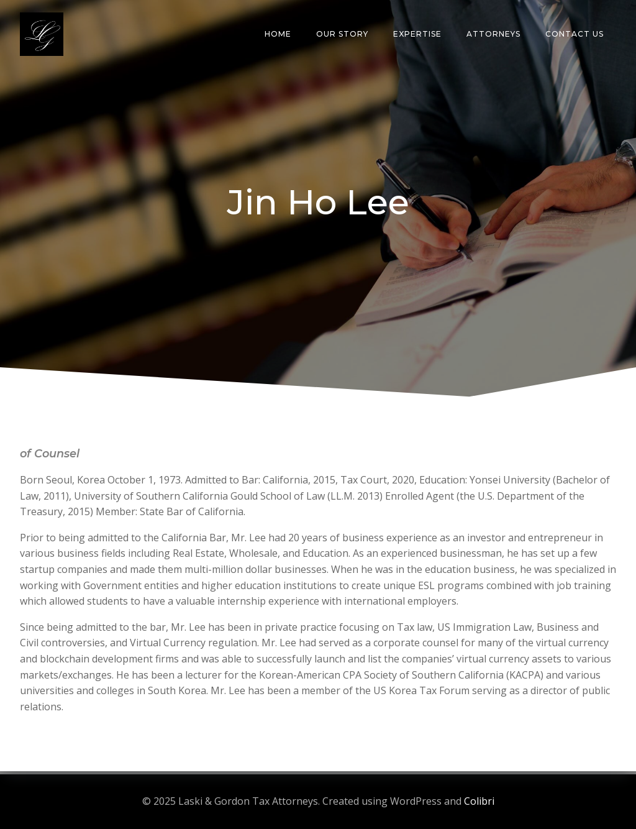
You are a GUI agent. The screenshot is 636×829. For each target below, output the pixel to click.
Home (278, 34)
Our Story (342, 34)
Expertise (417, 34)
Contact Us (574, 34)
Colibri (479, 801)
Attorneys (493, 34)
